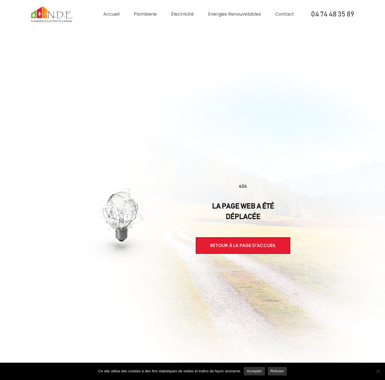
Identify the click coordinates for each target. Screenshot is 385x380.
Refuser (277, 371)
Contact (284, 14)
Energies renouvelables (234, 14)
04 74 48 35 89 (332, 14)
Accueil (111, 14)
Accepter (254, 371)
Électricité (182, 14)
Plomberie (145, 14)
